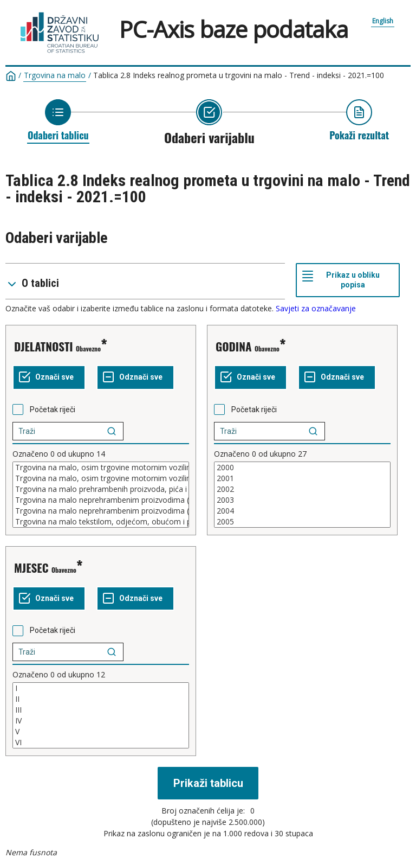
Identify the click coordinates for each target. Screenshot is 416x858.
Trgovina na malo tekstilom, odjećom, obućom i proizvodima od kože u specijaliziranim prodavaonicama (100, 521)
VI (100, 742)
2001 (302, 478)
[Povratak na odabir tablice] (58, 120)
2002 (302, 489)
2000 (302, 467)
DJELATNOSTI (43, 346)
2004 (302, 510)
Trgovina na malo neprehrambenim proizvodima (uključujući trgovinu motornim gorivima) (100, 500)
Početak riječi (52, 409)
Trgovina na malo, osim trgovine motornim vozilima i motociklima (100, 467)
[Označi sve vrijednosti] (49, 377)
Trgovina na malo (55, 75)
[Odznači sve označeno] (135, 377)
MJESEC (31, 567)
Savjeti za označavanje (316, 308)
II (100, 699)
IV (100, 720)
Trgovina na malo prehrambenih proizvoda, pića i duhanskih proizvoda (100, 489)
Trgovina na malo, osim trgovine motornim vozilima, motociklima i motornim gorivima (100, 478)
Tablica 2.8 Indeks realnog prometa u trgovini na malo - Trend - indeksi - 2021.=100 (238, 75)
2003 (302, 500)
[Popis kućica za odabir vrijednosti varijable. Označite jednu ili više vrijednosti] (100, 495)
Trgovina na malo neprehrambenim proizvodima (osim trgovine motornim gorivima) (100, 510)
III (100, 710)
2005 (302, 521)
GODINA (234, 346)
